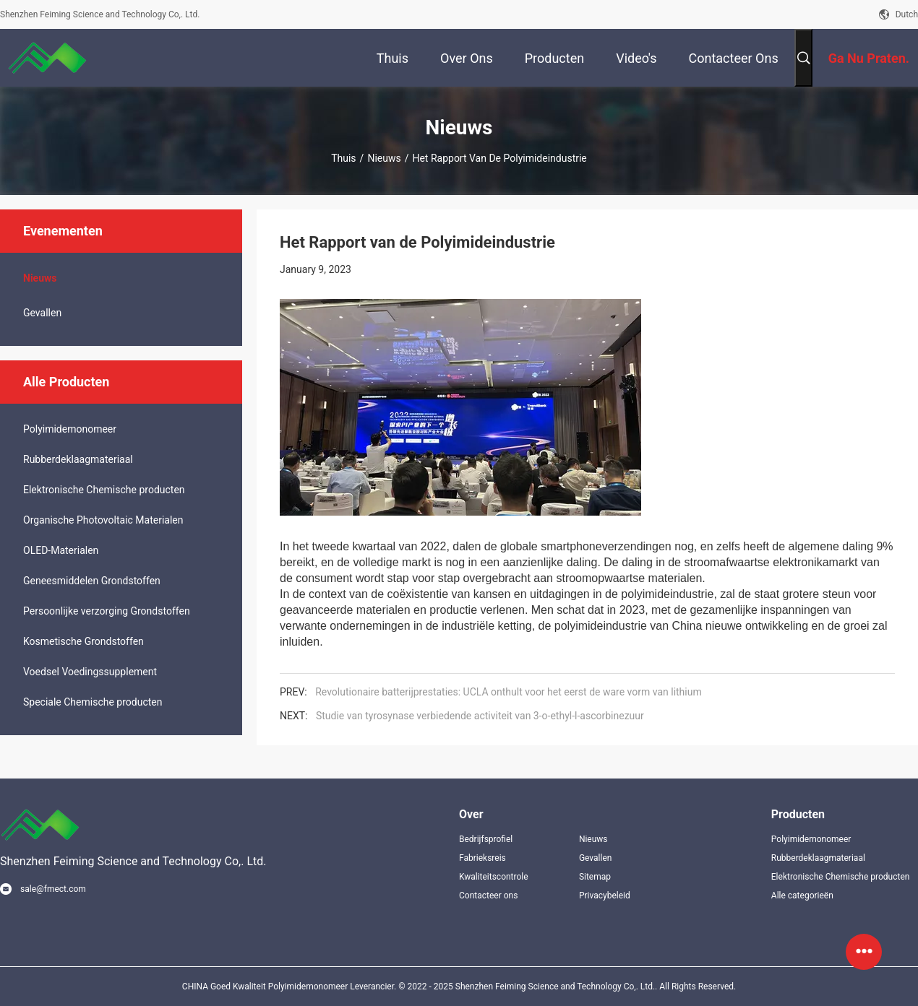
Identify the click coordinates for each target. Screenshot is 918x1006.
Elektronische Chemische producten (104, 489)
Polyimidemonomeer (69, 429)
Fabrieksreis (482, 858)
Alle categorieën (802, 895)
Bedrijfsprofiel (485, 839)
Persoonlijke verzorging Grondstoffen (106, 611)
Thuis (343, 158)
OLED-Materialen (60, 550)
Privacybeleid (604, 895)
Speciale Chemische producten (92, 702)
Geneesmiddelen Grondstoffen (91, 580)
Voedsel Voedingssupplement (90, 671)
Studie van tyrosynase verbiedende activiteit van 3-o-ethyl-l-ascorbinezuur (480, 715)
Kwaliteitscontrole (493, 877)
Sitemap (595, 877)
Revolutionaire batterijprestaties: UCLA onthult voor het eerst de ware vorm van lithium (508, 692)
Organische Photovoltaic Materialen (103, 520)
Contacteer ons (488, 895)
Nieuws (383, 158)
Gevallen (42, 312)
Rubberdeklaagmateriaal (78, 459)
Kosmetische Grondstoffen (83, 641)
